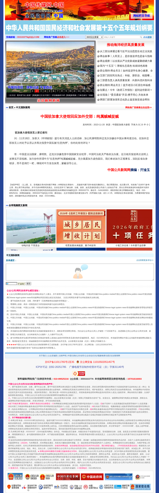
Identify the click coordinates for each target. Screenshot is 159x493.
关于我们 (42, 356)
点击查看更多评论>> (144, 260)
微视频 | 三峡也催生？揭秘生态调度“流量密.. (91, 95)
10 (70, 91)
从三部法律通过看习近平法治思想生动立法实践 (126, 51)
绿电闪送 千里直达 (31, 246)
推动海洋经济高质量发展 (125, 45)
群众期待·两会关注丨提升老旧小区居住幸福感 (125, 85)
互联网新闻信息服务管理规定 (54, 301)
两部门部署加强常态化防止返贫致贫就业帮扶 (125, 99)
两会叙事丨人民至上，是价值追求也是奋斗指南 (126, 56)
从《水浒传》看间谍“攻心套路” (20, 95)
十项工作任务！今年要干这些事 (131, 246)
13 (83, 91)
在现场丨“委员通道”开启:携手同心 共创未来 (124, 94)
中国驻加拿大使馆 (121, 124)
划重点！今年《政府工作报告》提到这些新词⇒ (126, 90)
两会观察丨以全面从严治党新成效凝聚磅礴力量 (126, 61)
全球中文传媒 (30, 9)
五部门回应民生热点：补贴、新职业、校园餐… (126, 75)
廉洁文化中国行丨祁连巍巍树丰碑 (53, 95)
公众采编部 (52, 356)
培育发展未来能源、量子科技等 (81, 246)
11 (74, 91)
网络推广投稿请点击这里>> (138, 107)
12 (79, 91)
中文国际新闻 (23, 107)
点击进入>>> (63, 37)
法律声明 (62, 356)
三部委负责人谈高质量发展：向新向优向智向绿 (126, 80)
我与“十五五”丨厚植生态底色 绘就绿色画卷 (124, 65)
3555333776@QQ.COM (28, 37)
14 (87, 91)
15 (91, 91)
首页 (11, 107)
